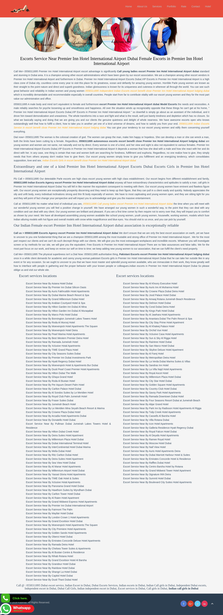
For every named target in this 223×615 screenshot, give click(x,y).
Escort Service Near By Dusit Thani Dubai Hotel (52, 579)
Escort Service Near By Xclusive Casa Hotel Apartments (154, 334)
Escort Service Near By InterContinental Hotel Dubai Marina (59, 447)
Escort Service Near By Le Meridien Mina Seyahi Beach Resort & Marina (66, 408)
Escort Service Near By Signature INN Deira (148, 474)
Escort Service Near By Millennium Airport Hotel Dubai (56, 470)
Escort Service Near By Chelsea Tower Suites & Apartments (59, 548)
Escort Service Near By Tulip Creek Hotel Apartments (153, 412)
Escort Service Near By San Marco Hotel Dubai (149, 345)
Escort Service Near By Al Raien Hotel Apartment (53, 497)
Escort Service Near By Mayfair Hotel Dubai (50, 513)
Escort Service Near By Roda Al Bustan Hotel (51, 380)
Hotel (208, 6)
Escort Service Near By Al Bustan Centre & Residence (56, 552)
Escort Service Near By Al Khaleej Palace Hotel (150, 326)
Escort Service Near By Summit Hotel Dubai (148, 478)
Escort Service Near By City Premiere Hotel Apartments (57, 528)
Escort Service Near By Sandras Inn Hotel (147, 365)
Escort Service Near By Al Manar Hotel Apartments (54, 466)
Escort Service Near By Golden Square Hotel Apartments (155, 384)
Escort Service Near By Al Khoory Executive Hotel (151, 283)
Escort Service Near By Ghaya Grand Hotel (50, 377)
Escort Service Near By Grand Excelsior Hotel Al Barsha (57, 560)
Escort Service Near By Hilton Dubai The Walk (52, 373)
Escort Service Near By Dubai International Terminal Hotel (58, 443)
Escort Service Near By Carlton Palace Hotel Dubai (54, 388)
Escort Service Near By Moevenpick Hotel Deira (53, 330)
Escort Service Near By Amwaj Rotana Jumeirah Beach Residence (160, 299)
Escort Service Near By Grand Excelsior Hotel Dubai (55, 521)
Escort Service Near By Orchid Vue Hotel (146, 330)
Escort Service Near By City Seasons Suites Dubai (54, 353)
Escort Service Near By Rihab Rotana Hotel (50, 556)
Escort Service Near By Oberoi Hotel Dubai (50, 536)
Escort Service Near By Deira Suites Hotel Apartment (55, 435)
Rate (183, 6)
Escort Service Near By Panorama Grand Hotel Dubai (56, 486)
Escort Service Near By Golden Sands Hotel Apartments (57, 532)
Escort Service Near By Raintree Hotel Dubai (148, 341)
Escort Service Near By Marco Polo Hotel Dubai (52, 314)
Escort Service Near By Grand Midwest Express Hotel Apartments (62, 501)
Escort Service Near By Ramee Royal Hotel (147, 439)
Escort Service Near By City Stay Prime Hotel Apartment (154, 322)
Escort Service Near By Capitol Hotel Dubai (50, 575)
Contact (195, 6)
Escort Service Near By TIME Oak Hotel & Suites (53, 478)
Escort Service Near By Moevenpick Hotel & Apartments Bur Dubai (63, 365)
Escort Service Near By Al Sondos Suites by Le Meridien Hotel (60, 392)
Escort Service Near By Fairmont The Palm (50, 509)
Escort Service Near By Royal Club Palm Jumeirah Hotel (57, 396)
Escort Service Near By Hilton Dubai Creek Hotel (53, 431)
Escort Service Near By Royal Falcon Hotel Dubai (151, 431)
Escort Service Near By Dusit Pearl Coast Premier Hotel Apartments (63, 369)
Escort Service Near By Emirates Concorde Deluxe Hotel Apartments (64, 540)
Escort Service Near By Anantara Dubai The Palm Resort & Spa (158, 318)
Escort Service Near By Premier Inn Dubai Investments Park (59, 357)
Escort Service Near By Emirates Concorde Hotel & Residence (158, 458)
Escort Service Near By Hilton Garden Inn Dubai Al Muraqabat (60, 310)
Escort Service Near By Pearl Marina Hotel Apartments (56, 334)
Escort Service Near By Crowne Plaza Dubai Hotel (54, 412)
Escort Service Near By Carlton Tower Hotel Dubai (54, 493)
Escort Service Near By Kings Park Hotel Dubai (149, 310)
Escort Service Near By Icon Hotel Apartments (149, 423)
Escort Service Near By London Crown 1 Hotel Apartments (58, 517)
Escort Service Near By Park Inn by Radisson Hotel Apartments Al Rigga (163, 408)
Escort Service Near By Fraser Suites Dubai (50, 400)
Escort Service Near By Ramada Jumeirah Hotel (53, 341)
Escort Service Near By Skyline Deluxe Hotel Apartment (154, 349)
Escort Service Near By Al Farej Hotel (144, 353)
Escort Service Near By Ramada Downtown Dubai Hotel (154, 396)
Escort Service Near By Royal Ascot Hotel (147, 373)
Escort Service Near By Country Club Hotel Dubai (151, 388)
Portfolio (171, 6)
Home (128, 6)
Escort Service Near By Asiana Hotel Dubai (50, 283)
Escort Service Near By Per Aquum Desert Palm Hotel (56, 384)
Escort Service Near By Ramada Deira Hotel (51, 544)
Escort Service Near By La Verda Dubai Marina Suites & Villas (157, 361)
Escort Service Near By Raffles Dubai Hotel (147, 462)
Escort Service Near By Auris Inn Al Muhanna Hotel (152, 287)
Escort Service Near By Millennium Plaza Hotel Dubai (55, 439)
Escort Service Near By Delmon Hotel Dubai (148, 303)
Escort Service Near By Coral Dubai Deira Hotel (150, 306)
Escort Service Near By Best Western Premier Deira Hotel (58, 338)
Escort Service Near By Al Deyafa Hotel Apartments (152, 435)
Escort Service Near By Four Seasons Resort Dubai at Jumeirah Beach (162, 400)
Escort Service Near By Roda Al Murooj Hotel (51, 322)
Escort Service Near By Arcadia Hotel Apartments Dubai (57, 416)
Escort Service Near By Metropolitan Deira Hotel (150, 357)
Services (157, 6)
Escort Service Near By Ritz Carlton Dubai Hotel (53, 455)
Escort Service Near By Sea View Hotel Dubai (51, 462)
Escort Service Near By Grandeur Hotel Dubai (51, 564)
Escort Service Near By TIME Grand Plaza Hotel (53, 349)
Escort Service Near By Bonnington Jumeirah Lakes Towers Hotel (62, 318)
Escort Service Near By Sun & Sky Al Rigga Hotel (151, 338)
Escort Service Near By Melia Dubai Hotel (49, 451)
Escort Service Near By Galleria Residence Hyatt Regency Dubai (159, 427)
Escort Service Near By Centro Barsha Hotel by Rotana (154, 466)
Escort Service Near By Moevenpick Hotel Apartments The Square (62, 326)
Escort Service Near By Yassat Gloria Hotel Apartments (57, 474)
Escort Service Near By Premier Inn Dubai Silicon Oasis (57, 287)
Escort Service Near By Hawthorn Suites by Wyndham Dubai (60, 489)
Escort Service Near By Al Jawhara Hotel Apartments (153, 314)
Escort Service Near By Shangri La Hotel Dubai (52, 571)
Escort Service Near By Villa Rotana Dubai (147, 419)
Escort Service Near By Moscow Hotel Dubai (148, 443)
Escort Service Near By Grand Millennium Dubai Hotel (56, 299)
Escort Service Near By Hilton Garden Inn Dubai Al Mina (57, 306)
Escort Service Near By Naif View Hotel (145, 447)
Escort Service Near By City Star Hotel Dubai (148, 380)
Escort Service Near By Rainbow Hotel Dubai (51, 567)
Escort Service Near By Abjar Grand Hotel (147, 404)
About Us (142, 6)
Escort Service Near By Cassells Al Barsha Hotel (150, 416)
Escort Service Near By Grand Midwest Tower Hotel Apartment (158, 470)
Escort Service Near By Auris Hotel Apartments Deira (153, 451)
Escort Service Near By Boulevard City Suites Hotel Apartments (158, 482)
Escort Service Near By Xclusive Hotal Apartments (54, 345)
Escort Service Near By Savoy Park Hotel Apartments (153, 392)
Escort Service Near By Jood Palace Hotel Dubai (150, 295)
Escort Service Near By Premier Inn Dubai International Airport (60, 505)
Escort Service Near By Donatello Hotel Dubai (51, 419)
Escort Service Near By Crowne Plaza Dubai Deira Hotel (154, 291)
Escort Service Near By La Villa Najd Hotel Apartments (153, 369)
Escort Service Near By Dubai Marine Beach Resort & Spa (58, 295)
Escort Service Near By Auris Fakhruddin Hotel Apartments (58, 291)
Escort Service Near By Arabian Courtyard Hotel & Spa (56, 303)
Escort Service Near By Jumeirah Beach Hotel (52, 404)
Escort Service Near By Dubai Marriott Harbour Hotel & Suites (157, 455)
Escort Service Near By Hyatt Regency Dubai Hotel (54, 361)
